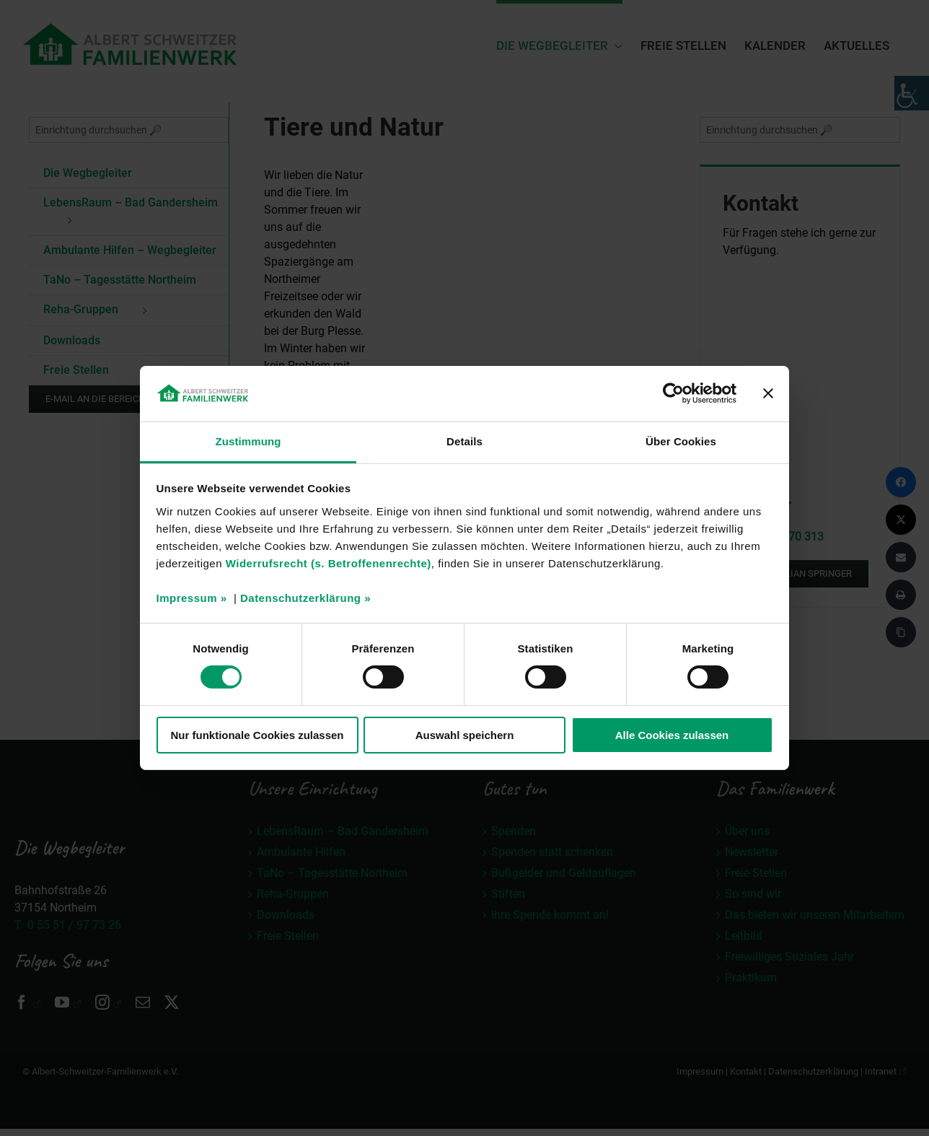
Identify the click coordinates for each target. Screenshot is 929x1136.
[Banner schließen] (768, 393)
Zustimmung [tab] (248, 441)
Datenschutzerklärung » (305, 598)
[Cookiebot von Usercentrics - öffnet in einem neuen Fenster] (673, 393)
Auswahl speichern (464, 735)
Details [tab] (464, 441)
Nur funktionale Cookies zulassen (256, 735)
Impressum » (192, 598)
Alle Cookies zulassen (672, 735)
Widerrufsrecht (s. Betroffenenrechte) (328, 563)
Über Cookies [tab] (681, 441)
